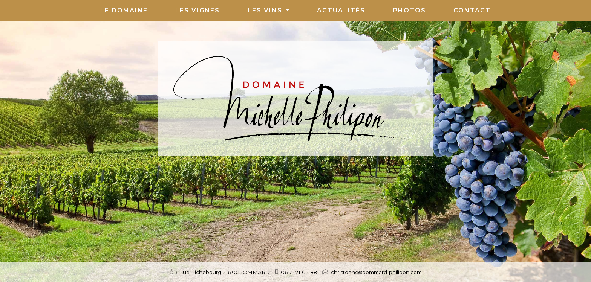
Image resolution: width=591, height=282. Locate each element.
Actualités (341, 10)
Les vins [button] (266, 10)
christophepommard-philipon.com (376, 272)
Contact (472, 10)
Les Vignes (197, 10)
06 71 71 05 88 (299, 272)
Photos (409, 10)
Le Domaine (124, 10)
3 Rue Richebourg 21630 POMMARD (222, 272)
